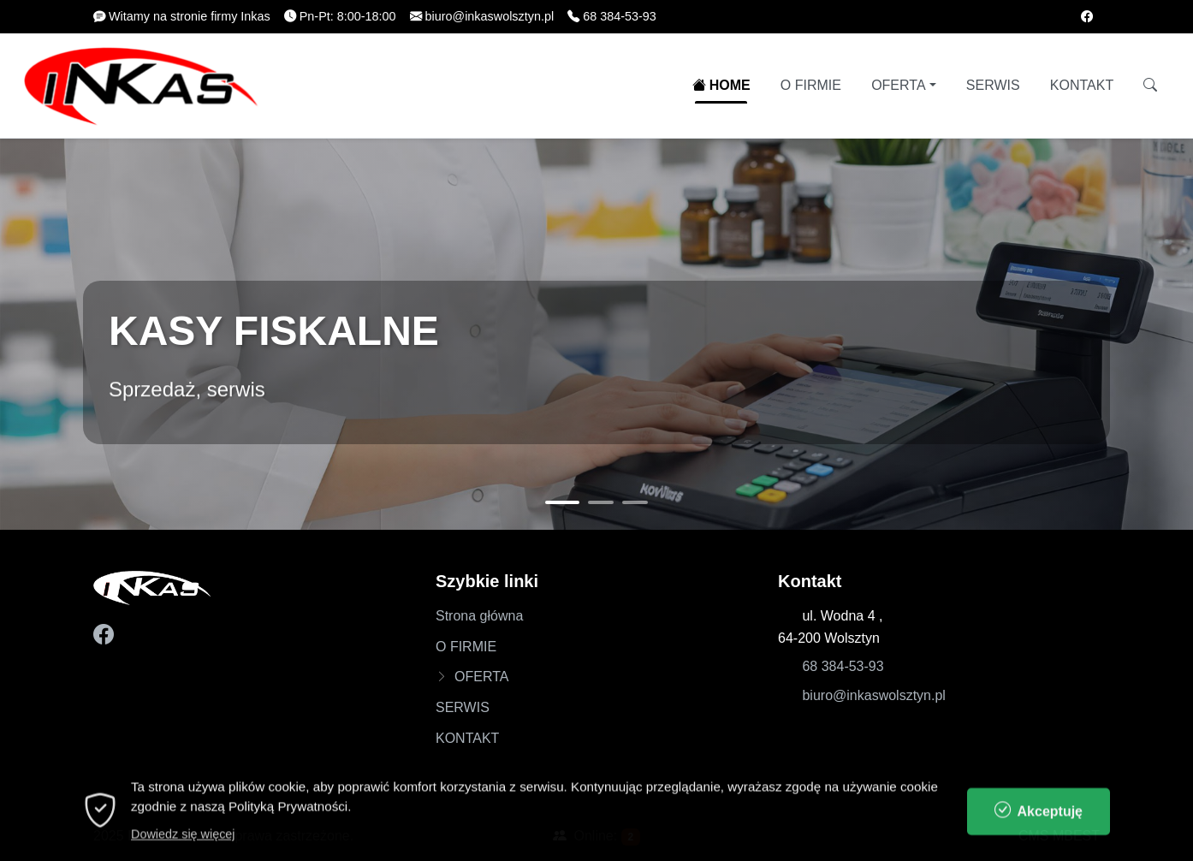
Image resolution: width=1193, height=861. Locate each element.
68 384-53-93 (842, 666)
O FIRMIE (810, 85)
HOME (721, 85)
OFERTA (898, 85)
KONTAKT (1081, 85)
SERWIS (993, 85)
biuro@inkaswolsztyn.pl (873, 695)
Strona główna (479, 616)
